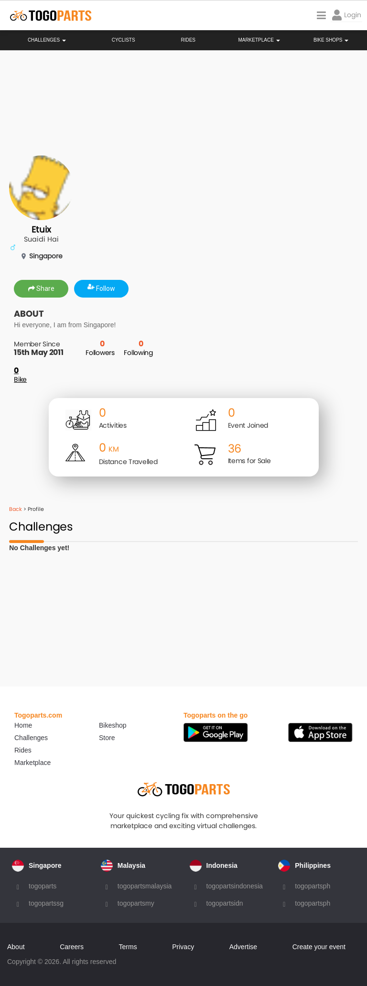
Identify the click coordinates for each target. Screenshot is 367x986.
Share (41, 288)
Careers (72, 947)
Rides (188, 40)
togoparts (42, 886)
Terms (128, 947)
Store (107, 738)
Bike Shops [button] (330, 40)
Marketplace (32, 762)
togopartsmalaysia (145, 886)
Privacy (183, 947)
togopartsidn (224, 903)
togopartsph (312, 886)
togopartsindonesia (234, 886)
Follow (101, 288)
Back (15, 509)
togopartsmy (136, 903)
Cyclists (123, 40)
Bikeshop (113, 725)
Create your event (318, 947)
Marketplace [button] (259, 40)
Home (23, 725)
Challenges (47, 40)
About (16, 947)
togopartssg (46, 903)
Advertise (243, 947)
